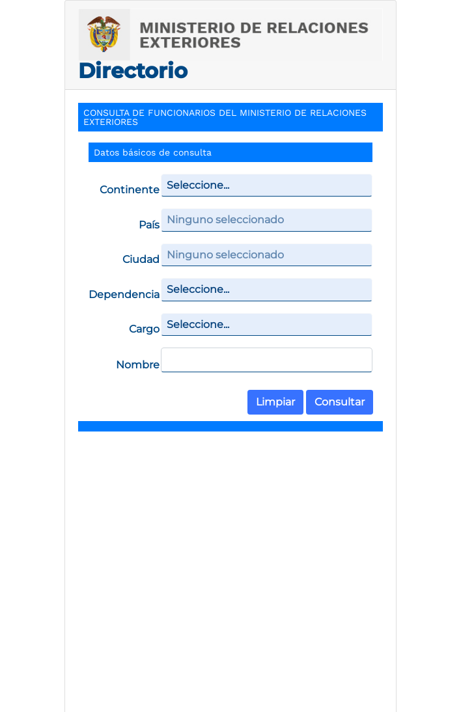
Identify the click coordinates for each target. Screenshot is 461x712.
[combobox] (266, 185)
